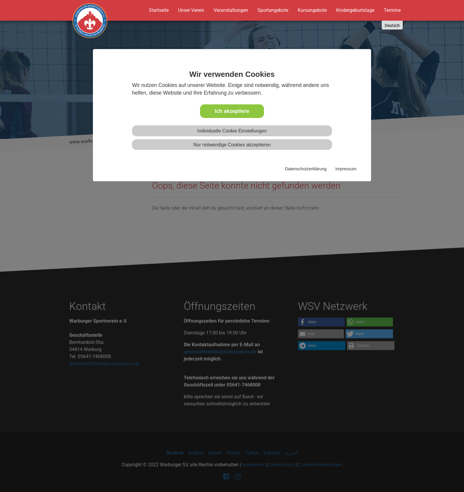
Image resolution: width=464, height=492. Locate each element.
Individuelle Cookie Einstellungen (232, 130)
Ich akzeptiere (232, 111)
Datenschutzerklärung (305, 168)
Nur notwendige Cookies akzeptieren (231, 144)
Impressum (345, 168)
